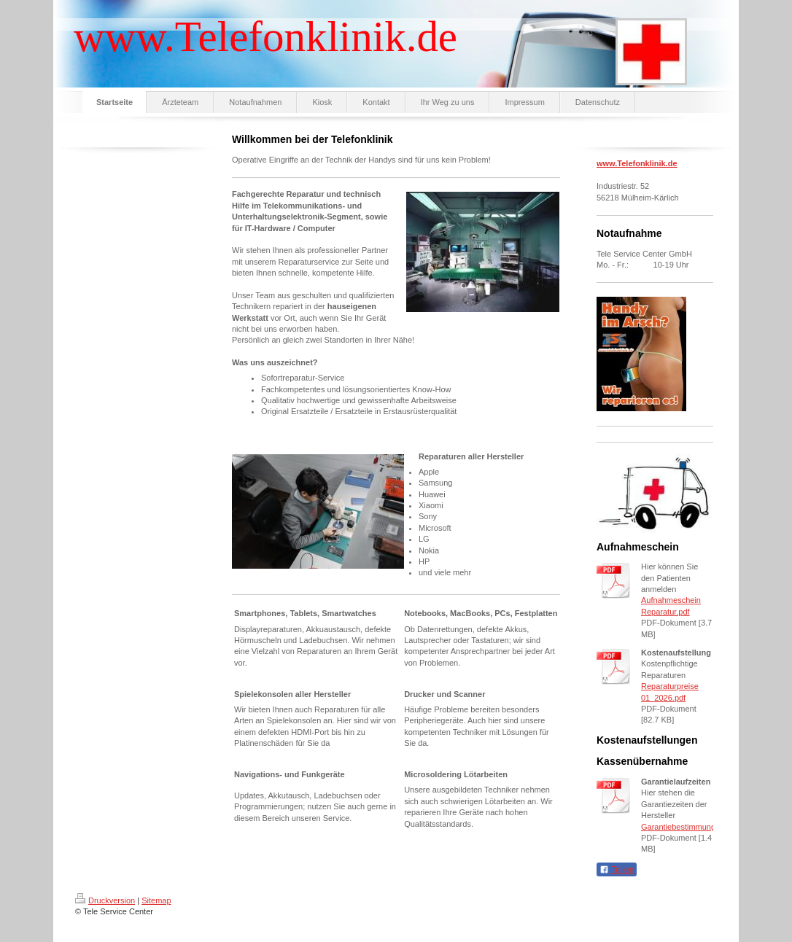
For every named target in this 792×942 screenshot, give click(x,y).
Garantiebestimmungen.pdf (689, 826)
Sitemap (156, 900)
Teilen (616, 870)
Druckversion (105, 900)
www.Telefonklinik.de (637, 163)
